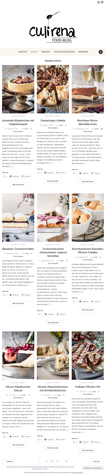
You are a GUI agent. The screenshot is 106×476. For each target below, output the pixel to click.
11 (57, 461)
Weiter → (97, 461)
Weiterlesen (18, 185)
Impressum (83, 52)
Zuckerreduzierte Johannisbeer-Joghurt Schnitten (53, 252)
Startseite (22, 52)
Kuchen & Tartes (18, 116)
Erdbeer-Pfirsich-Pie (87, 386)
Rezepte (34, 52)
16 (66, 461)
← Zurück (8, 461)
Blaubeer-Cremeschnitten (18, 248)
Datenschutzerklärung (64, 52)
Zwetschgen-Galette (52, 120)
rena (26, 129)
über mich (46, 52)
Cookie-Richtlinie (77, 472)
